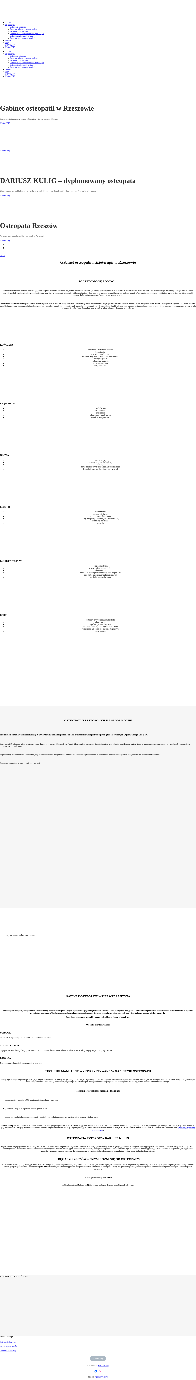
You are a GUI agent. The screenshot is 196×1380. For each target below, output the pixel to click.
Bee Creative (103, 1365)
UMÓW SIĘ (98, 1358)
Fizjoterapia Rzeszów (8, 1346)
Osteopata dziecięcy (8, 1350)
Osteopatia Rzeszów (8, 1342)
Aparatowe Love (101, 1377)
